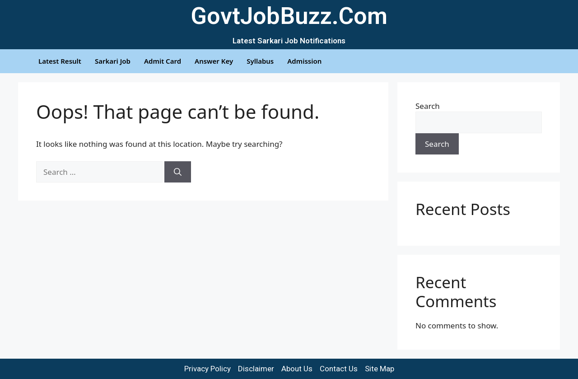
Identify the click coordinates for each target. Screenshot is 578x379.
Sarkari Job (113, 61)
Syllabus (260, 61)
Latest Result (59, 61)
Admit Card (162, 61)
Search (427, 106)
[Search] (177, 172)
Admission (304, 61)
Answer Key (214, 61)
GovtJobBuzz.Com (289, 16)
